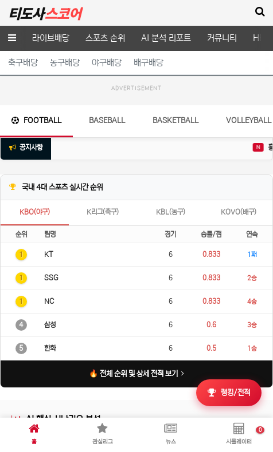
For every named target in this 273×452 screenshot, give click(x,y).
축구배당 (23, 63)
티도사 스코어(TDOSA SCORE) (44, 13)
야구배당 (107, 63)
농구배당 (65, 63)
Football (36, 149)
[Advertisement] (136, 111)
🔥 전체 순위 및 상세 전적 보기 (137, 402)
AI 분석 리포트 (166, 38)
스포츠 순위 (105, 38)
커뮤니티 (222, 38)
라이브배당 (50, 38)
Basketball (175, 149)
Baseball (107, 149)
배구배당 (148, 63)
